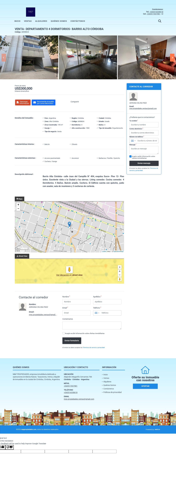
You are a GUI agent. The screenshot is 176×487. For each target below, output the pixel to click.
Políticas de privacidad (112, 392)
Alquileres (41, 21)
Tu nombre (133, 121)
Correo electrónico (136, 129)
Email (65, 308)
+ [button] (18, 205)
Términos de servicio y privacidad (94, 347)
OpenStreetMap (118, 251)
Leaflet (104, 251)
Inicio (17, 21)
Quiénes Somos (59, 21)
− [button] (18, 209)
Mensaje (132, 145)
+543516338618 (156, 12)
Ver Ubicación (62, 275)
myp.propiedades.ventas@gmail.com (44, 315)
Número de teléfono (136, 137)
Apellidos (97, 296)
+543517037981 (153, 14)
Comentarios (67, 319)
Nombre (66, 296)
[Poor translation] (9, 447)
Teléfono (97, 308)
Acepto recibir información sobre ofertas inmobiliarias (85, 333)
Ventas (28, 21)
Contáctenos (78, 21)
